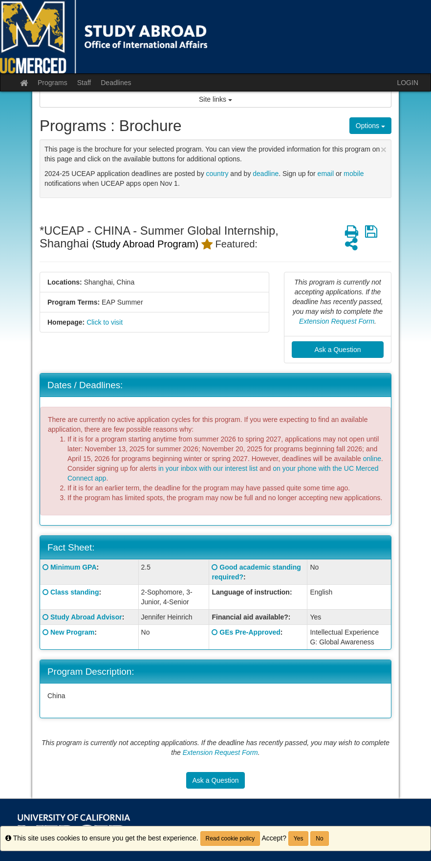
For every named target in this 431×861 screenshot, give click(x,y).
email (326, 173)
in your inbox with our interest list (208, 468)
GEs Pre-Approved (249, 632)
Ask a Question (338, 349)
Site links (215, 99)
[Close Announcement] (384, 149)
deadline (266, 173)
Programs (52, 83)
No (319, 838)
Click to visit (104, 322)
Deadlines (116, 83)
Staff (84, 83)
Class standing (74, 592)
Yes (298, 838)
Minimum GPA (73, 567)
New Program (72, 632)
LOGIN (407, 83)
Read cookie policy (230, 838)
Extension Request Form (336, 321)
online (372, 459)
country (217, 173)
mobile (354, 173)
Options (370, 126)
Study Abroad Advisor (86, 617)
